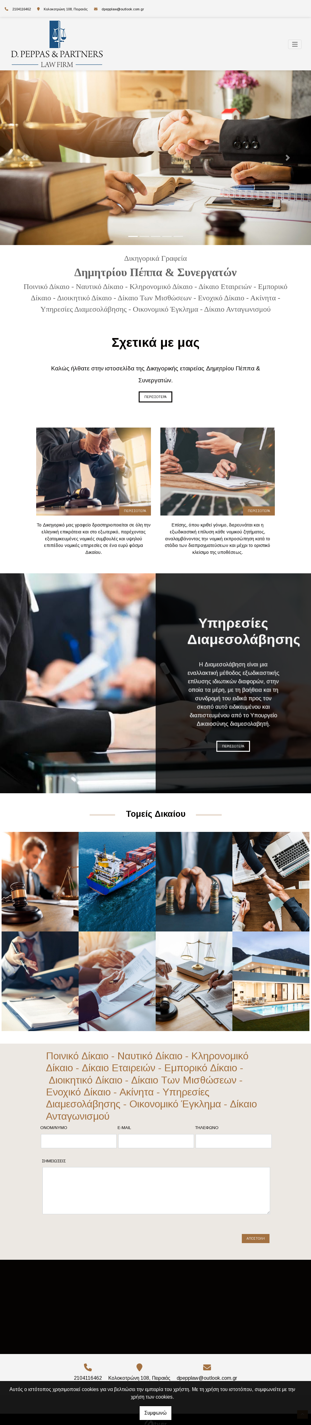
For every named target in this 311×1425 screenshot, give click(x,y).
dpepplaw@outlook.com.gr (123, 9)
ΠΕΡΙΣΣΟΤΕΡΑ (155, 397)
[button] (23, 157)
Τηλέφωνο (207, 1127)
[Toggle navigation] (295, 44)
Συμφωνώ (155, 1413)
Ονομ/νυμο (53, 1127)
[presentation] (91, 1236)
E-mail (124, 1127)
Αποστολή (256, 1238)
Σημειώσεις (54, 1161)
